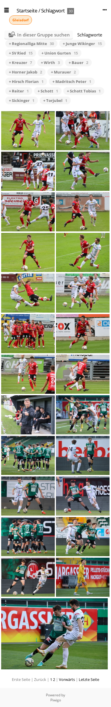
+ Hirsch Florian (26, 81)
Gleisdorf (20, 20)
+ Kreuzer (20, 62)
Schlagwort (53, 10)
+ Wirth (50, 62)
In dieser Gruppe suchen (43, 35)
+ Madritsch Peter (71, 81)
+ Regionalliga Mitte (31, 43)
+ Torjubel (55, 100)
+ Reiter (19, 91)
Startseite (27, 10)
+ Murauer (63, 72)
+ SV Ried (21, 53)
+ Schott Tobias (84, 91)
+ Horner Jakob (25, 72)
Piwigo (55, 700)
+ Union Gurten (59, 53)
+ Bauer (78, 62)
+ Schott (48, 91)
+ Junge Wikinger (82, 43)
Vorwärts (67, 679)
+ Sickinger (21, 100)
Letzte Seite (89, 679)
